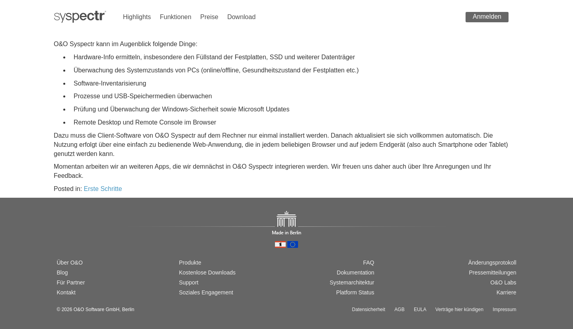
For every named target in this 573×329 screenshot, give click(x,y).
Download (241, 17)
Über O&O (70, 262)
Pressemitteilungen (492, 272)
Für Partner (71, 282)
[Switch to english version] (73, 235)
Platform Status (355, 292)
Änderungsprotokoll (492, 262)
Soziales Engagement (206, 292)
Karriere (506, 292)
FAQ (368, 262)
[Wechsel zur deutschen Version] (60, 235)
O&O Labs (503, 282)
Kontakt (66, 292)
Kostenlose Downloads (207, 272)
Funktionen (175, 17)
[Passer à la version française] (86, 235)
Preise (209, 17)
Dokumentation (355, 272)
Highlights (137, 17)
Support (189, 282)
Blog (62, 272)
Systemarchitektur (351, 282)
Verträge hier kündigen (459, 309)
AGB (399, 309)
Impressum (504, 309)
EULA (420, 309)
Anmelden (487, 16)
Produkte (190, 262)
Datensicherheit (368, 309)
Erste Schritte (103, 188)
